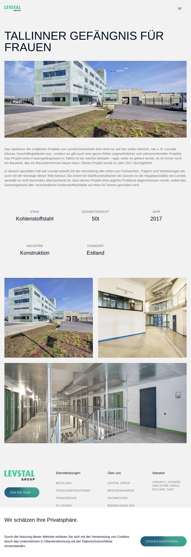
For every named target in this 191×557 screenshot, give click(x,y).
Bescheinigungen (121, 490)
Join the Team (20, 492)
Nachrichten (118, 498)
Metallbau (64, 483)
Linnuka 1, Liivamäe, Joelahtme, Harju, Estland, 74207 (166, 485)
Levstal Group (119, 483)
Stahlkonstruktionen (73, 490)
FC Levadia (64, 505)
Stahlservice (66, 498)
